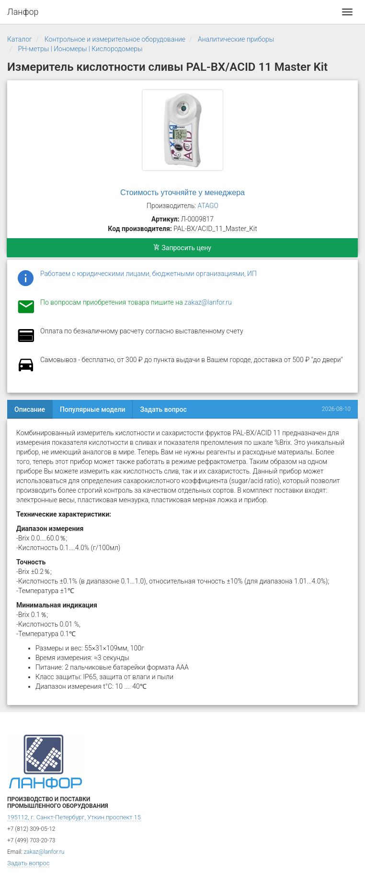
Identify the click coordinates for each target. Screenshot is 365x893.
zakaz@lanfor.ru (208, 302)
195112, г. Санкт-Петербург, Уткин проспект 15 (74, 817)
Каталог (19, 39)
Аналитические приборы (236, 39)
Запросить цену (182, 248)
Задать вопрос (163, 409)
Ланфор (23, 12)
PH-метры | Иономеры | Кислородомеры (80, 49)
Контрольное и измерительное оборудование (115, 39)
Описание (29, 409)
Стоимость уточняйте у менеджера (182, 192)
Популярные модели (92, 409)
